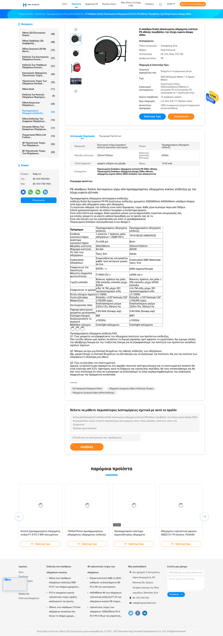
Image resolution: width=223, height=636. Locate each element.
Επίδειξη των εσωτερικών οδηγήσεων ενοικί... (38, 58)
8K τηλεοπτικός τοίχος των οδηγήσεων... (38, 152)
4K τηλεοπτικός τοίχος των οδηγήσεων (101, 569)
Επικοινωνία (38, 200)
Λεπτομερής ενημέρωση (82, 136)
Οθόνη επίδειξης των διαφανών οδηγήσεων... (38, 120)
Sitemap (23, 589)
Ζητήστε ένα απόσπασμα (193, 4)
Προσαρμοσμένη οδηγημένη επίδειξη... (38, 111)
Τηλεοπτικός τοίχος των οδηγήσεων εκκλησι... (38, 82)
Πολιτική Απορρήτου (29, 598)
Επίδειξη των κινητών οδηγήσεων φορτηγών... (38, 95)
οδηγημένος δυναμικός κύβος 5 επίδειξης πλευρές (131, 389)
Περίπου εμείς (26, 581)
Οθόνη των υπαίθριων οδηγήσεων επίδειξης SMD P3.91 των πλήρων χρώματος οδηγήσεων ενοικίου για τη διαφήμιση (63, 583)
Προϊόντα (23, 576)
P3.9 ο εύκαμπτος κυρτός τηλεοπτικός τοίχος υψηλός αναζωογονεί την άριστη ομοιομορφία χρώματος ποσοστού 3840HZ (63, 597)
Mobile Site (24, 594)
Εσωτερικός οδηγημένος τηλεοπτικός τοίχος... (38, 74)
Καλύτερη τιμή (152, 116)
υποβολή (87, 447)
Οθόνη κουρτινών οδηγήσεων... (38, 103)
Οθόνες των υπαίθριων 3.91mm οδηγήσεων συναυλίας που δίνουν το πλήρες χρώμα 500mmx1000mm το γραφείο (65, 612)
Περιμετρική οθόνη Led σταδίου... (38, 136)
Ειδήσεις (23, 585)
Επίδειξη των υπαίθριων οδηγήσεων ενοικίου (59, 569)
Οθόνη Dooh (38, 89)
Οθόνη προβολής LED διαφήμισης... (38, 42)
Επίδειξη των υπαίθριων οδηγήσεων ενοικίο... (38, 66)
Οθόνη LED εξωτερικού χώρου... (38, 34)
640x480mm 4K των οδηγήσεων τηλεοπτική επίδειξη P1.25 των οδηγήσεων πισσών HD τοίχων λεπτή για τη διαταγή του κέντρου (106, 597)
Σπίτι (21, 572)
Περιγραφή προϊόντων (110, 136)
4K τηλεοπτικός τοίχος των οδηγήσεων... (38, 144)
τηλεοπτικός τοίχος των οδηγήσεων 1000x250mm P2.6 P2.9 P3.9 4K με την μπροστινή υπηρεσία (105, 612)
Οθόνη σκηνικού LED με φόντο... (38, 50)
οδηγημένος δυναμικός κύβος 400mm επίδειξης (93, 393)
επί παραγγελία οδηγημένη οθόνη (87, 389)
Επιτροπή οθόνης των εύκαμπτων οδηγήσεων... (38, 128)
